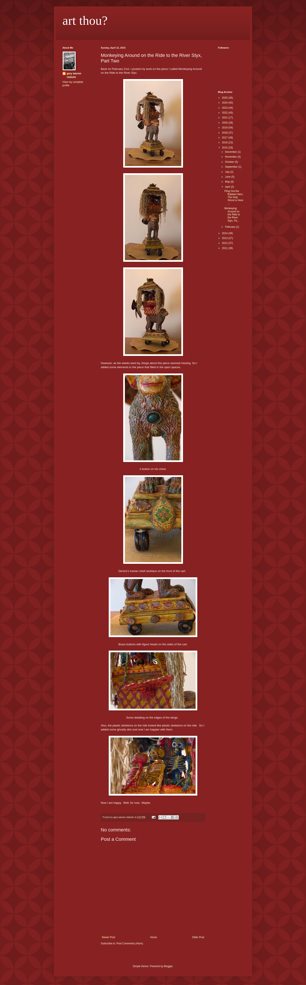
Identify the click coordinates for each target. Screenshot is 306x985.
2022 (225, 112)
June (228, 176)
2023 (225, 107)
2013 (225, 238)
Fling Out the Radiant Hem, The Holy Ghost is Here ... (233, 197)
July (227, 171)
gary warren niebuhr (74, 75)
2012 (225, 243)
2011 (225, 248)
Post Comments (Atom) (129, 943)
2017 (225, 137)
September (231, 166)
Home (153, 937)
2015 (225, 147)
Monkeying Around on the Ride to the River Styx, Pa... (232, 214)
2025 (225, 97)
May (228, 181)
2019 (225, 127)
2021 (225, 117)
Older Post (198, 937)
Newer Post (108, 937)
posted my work (142, 69)
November (231, 156)
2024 (225, 102)
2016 (225, 142)
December (231, 151)
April (228, 186)
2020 (225, 122)
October (230, 161)
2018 (225, 132)
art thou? (85, 20)
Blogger (168, 966)
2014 (225, 233)
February (230, 226)
